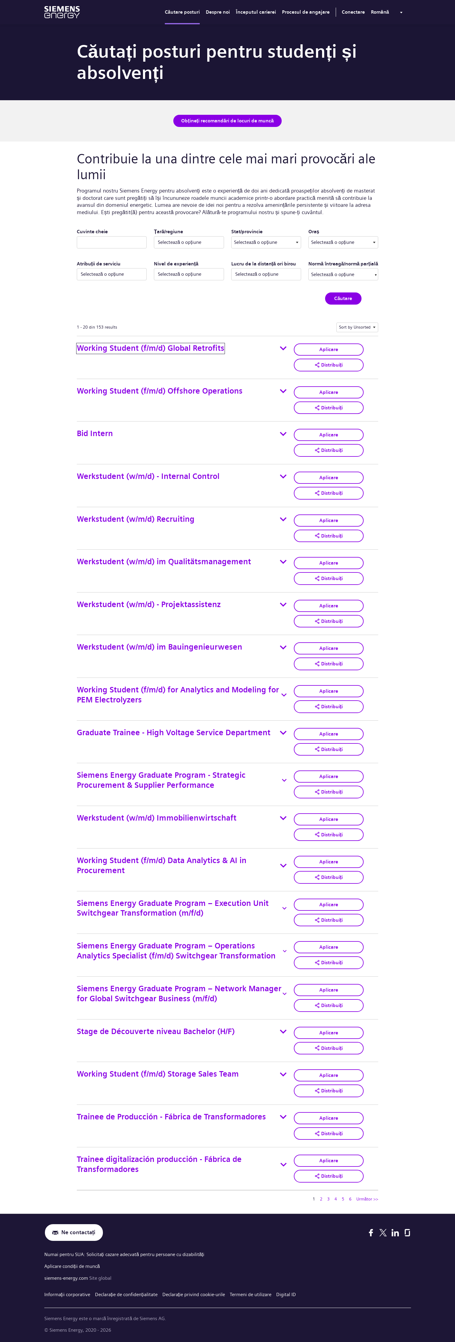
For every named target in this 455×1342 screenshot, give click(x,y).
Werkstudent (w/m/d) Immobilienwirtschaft (156, 818)
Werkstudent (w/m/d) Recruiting (136, 519)
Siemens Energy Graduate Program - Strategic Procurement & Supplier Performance (161, 780)
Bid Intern (95, 433)
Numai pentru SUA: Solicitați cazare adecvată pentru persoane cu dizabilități (124, 1254)
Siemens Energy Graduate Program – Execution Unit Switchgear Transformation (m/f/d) (173, 908)
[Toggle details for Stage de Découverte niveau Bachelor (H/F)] (283, 1031)
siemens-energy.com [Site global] (66, 1277)
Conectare (353, 12)
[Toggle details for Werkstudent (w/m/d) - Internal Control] (283, 476)
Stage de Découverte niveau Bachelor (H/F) (156, 1031)
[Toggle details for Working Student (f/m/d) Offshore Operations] (283, 391)
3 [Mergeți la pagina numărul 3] (328, 1199)
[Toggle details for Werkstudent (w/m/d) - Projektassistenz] (283, 604)
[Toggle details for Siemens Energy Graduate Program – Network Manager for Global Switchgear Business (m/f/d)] (285, 994)
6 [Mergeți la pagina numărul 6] (350, 1199)
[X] (382, 1232)
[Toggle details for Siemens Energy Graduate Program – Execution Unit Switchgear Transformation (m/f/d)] (284, 908)
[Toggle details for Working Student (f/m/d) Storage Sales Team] (283, 1074)
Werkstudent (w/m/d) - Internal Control (148, 476)
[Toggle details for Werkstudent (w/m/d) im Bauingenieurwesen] (283, 647)
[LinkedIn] (395, 1232)
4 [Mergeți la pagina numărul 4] (335, 1199)
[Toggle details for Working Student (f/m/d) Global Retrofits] (283, 348)
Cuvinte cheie (92, 231)
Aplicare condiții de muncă (72, 1266)
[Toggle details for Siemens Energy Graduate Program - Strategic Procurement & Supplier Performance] (284, 780)
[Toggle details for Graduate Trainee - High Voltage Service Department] (283, 732)
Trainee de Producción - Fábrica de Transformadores (171, 1117)
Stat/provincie (266, 231)
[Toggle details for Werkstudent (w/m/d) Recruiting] (283, 519)
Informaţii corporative (67, 1293)
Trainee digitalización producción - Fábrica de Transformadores (159, 1164)
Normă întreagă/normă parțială (343, 264)
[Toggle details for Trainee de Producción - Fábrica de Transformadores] (283, 1117)
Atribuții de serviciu (99, 264)
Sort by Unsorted (355, 327)
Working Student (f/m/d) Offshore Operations (160, 391)
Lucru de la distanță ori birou (263, 264)
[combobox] (266, 242)
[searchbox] (337, 274)
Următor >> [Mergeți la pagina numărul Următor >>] (367, 1199)
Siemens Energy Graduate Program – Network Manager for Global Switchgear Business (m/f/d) (179, 993)
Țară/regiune (168, 231)
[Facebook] (371, 1232)
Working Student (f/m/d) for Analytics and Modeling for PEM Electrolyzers (178, 695)
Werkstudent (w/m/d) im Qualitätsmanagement (164, 561)
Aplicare (328, 349)
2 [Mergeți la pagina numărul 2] (321, 1199)
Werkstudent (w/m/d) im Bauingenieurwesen (159, 647)
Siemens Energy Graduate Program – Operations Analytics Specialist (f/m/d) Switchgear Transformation (176, 951)
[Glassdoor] (407, 1232)
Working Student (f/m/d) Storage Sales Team (158, 1074)
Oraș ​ (337, 231)
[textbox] (266, 242)
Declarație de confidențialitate (126, 1293)
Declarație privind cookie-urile (193, 1293)
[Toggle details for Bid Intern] (283, 434)
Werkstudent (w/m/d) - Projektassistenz (149, 604)
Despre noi (218, 12)
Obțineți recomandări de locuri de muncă (227, 121)
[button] (329, 365)
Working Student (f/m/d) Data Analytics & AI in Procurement (161, 865)
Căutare (343, 298)
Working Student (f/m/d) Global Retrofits (150, 348)
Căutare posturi (182, 12)
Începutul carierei (256, 12)
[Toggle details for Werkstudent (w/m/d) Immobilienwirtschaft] (283, 818)
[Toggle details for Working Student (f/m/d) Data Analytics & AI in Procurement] (283, 865)
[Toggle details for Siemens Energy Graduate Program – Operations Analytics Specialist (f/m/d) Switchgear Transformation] (285, 951)
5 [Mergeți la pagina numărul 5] (343, 1199)
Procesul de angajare (306, 12)
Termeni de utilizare (250, 1293)
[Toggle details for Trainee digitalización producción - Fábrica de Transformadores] (283, 1164)
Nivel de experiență (176, 264)
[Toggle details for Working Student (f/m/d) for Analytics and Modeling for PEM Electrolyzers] (284, 695)
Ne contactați (78, 1232)
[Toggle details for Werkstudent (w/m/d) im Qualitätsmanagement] (283, 561)
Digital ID (286, 1293)
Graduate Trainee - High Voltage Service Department (173, 732)
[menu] (388, 13)
